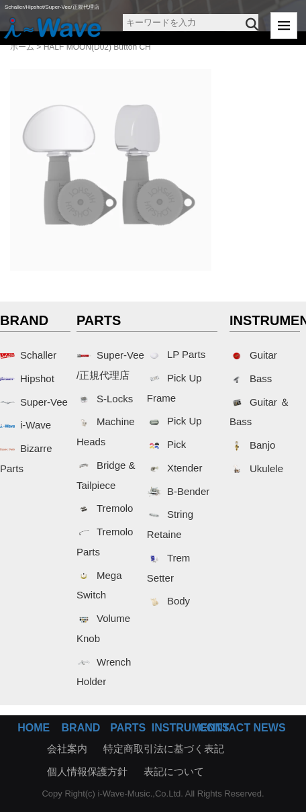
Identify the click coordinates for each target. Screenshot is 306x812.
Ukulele (256, 468)
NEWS (270, 727)
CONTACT (224, 727)
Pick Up (174, 420)
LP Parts (176, 354)
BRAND (81, 727)
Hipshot (27, 378)
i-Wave (25, 425)
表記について (174, 771)
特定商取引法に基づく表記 (163, 748)
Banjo (252, 445)
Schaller (28, 355)
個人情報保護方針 (87, 771)
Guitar (253, 355)
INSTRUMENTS (191, 727)
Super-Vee (34, 402)
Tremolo (104, 508)
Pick (166, 444)
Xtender (175, 467)
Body (168, 600)
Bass (251, 378)
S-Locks (104, 398)
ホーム (22, 47)
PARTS (128, 727)
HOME (33, 727)
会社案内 (67, 748)
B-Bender (178, 491)
